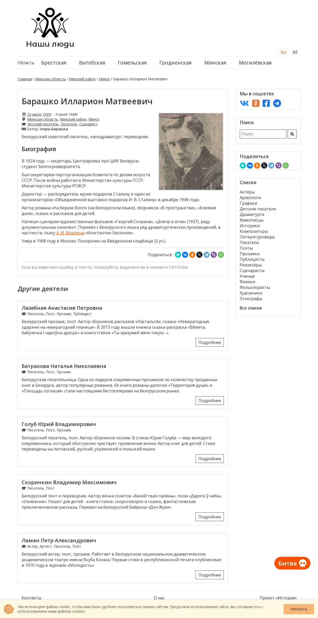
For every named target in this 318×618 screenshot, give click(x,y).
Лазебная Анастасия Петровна (62, 307)
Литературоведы (257, 237)
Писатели (249, 242)
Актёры (247, 192)
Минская (215, 62)
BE (295, 52)
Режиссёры (251, 265)
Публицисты (252, 259)
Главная (25, 78)
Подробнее (209, 342)
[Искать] (292, 134)
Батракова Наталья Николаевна (64, 366)
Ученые (247, 276)
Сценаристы (252, 270)
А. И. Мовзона (70, 233)
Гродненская (175, 62)
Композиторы (254, 231)
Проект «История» (278, 598)
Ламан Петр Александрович (59, 540)
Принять (299, 609)
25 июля (34, 114)
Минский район (82, 78)
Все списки (251, 308)
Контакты (31, 598)
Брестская (53, 62)
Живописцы (251, 220)
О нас (159, 598)
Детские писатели (258, 209)
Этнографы (251, 298)
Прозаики (250, 253)
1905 (46, 114)
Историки (250, 225)
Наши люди (50, 44)
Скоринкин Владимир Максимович (69, 482)
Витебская (92, 62)
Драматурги (252, 214)
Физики (247, 282)
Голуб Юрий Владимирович (59, 424)
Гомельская (132, 62)
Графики (248, 203)
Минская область (50, 78)
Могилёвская (255, 62)
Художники (251, 293)
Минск (104, 78)
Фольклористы (255, 287)
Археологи (250, 197)
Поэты (246, 248)
